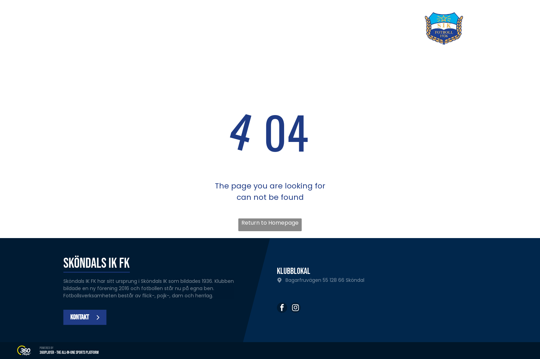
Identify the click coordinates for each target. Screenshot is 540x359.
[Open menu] (507, 28)
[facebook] (282, 308)
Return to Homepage (270, 223)
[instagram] (295, 308)
